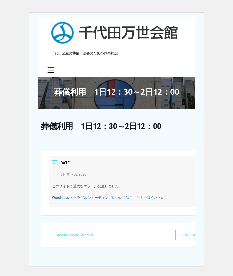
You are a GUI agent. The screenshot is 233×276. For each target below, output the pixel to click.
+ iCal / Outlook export (192, 235)
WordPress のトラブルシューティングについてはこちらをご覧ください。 (110, 198)
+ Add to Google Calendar (78, 235)
